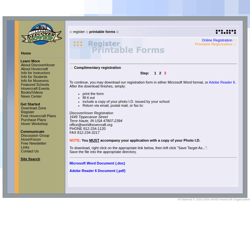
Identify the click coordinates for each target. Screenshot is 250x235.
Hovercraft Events (35, 88)
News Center (31, 96)
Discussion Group (35, 135)
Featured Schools (35, 84)
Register (27, 112)
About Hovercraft (34, 69)
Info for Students (34, 77)
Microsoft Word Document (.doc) (97, 163)
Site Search (30, 159)
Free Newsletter (33, 143)
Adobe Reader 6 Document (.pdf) (97, 171)
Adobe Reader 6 (222, 82)
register (79, 32)
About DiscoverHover (38, 65)
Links (25, 147)
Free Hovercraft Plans (38, 116)
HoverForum (31, 139)
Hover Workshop (34, 124)
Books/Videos (32, 92)
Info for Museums (35, 81)
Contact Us (30, 151)
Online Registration (217, 40)
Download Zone (33, 108)
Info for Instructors (35, 73)
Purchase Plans (33, 120)
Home (26, 53)
